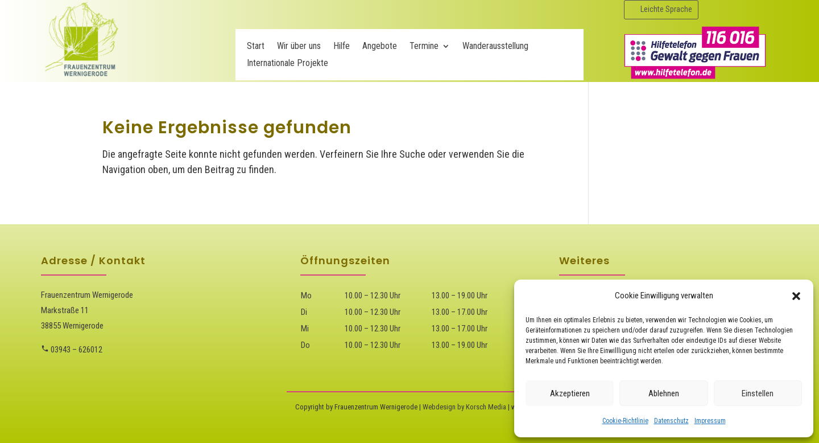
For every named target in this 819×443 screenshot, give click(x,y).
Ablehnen (663, 393)
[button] (796, 296)
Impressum (710, 421)
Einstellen (758, 393)
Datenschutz (671, 421)
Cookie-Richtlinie (625, 421)
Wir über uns (299, 46)
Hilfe (341, 46)
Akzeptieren (570, 393)
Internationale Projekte (287, 63)
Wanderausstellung (495, 46)
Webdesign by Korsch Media (464, 407)
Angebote (379, 46)
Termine (424, 46)
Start (255, 46)
